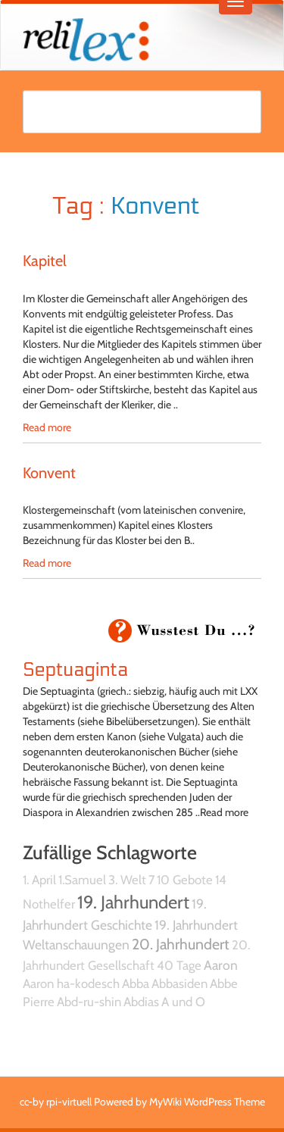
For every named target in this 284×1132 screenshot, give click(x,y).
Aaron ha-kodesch (71, 983)
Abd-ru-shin (89, 1001)
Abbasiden (179, 983)
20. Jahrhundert (180, 944)
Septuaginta (75, 669)
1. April (39, 879)
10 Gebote (185, 879)
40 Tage (179, 965)
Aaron (221, 965)
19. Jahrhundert (133, 902)
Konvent (49, 473)
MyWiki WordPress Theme (207, 1102)
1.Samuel (82, 879)
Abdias (141, 1001)
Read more (47, 427)
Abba (135, 983)
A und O (183, 1001)
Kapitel (45, 261)
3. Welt (127, 879)
